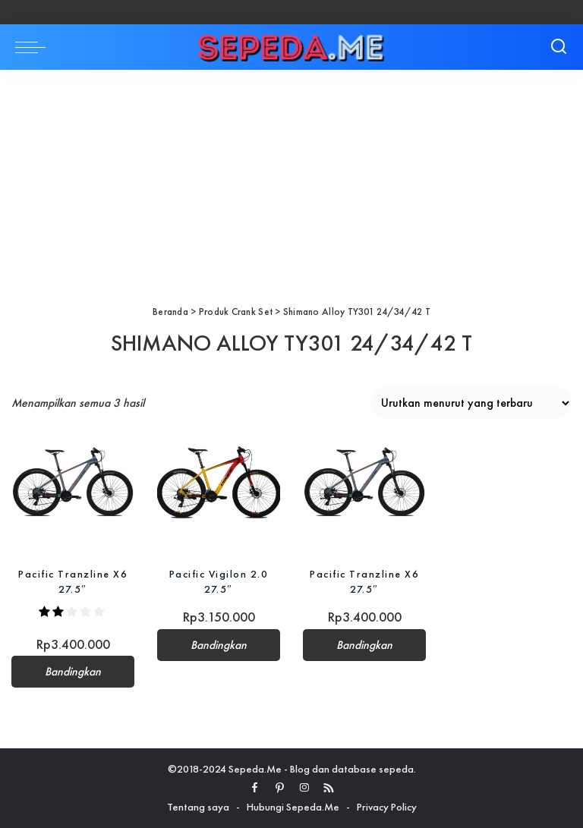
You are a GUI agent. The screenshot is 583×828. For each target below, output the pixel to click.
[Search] (559, 47)
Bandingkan (73, 671)
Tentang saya (198, 807)
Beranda (170, 311)
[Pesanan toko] (471, 403)
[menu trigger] (34, 47)
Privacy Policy (387, 807)
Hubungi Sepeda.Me (293, 807)
